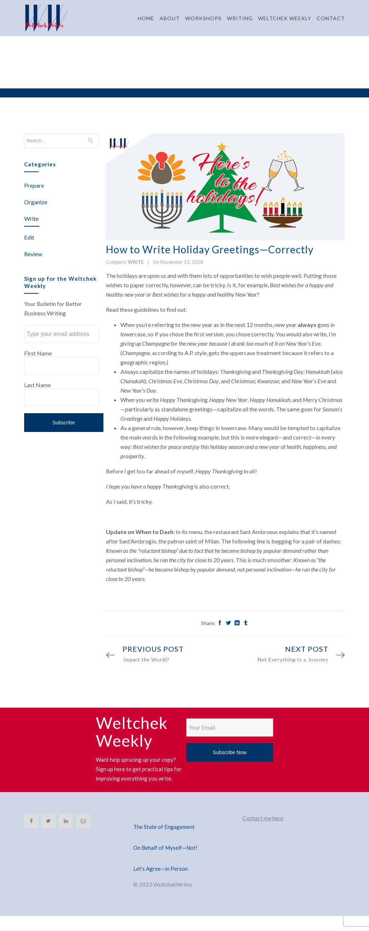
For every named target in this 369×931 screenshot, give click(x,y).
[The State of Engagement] (184, 818)
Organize (35, 201)
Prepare (34, 185)
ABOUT (170, 18)
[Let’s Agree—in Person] (184, 860)
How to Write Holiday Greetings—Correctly (210, 249)
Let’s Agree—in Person (160, 868)
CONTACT (331, 18)
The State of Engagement (164, 826)
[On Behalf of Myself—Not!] (184, 839)
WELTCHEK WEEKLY (284, 18)
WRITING (240, 18)
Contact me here (263, 817)
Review (33, 253)
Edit (29, 237)
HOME (146, 18)
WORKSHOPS (203, 18)
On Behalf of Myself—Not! (165, 847)
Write (31, 218)
